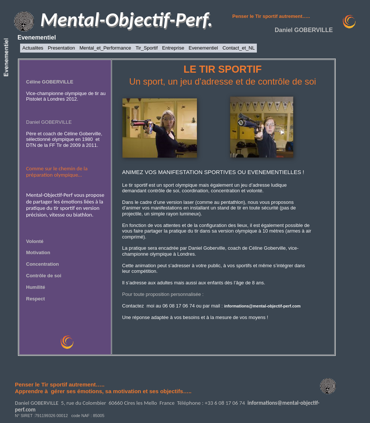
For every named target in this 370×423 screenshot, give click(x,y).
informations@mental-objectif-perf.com (262, 306)
